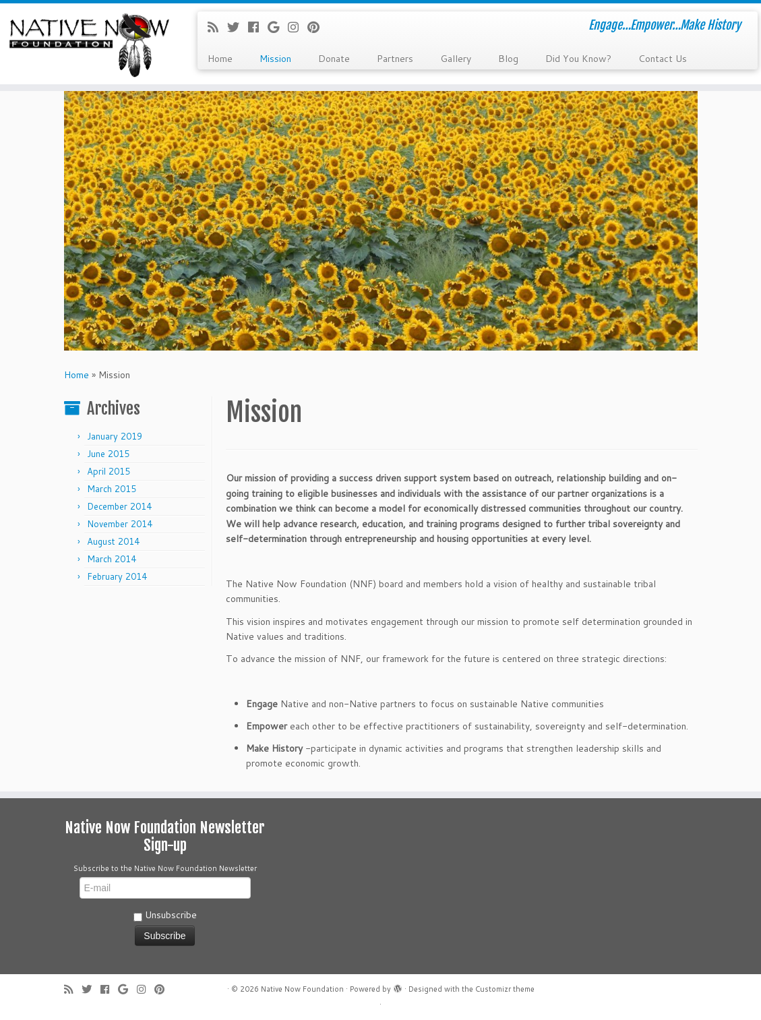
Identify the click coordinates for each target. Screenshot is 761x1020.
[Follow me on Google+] (278, 27)
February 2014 (117, 576)
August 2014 (113, 541)
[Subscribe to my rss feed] (217, 27)
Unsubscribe (165, 915)
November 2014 (119, 524)
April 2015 (108, 471)
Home (220, 58)
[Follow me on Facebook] (258, 27)
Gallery (455, 58)
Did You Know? (578, 58)
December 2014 (119, 506)
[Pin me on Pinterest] (317, 27)
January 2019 (114, 436)
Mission (275, 58)
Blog (508, 58)
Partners (395, 58)
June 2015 (108, 454)
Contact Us (662, 58)
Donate (334, 58)
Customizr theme (505, 989)
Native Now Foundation (302, 989)
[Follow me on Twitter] (237, 27)
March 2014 (111, 559)
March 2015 (111, 489)
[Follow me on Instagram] (297, 27)
